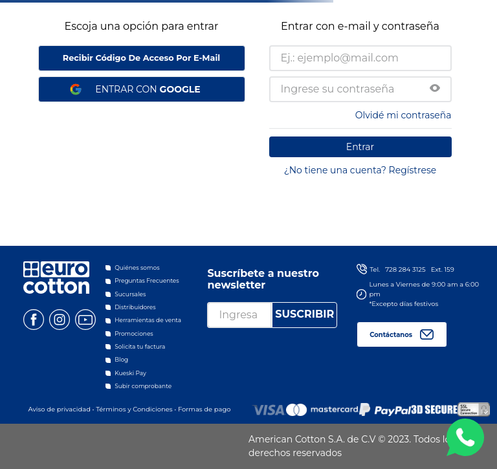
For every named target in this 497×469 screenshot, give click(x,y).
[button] (435, 89)
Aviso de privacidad (59, 409)
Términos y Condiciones (134, 409)
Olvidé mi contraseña (403, 115)
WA (465, 437)
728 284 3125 (405, 269)
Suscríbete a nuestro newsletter (263, 279)
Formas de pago (204, 409)
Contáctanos (391, 335)
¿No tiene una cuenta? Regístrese (360, 170)
